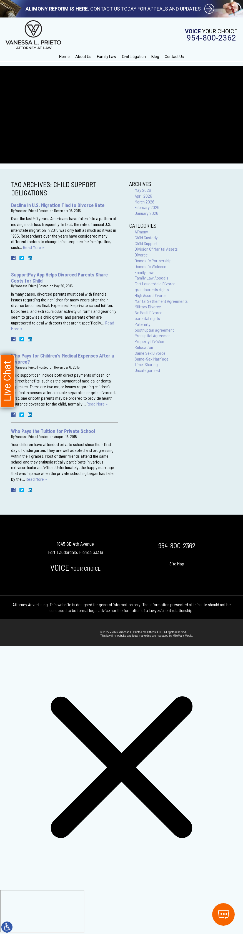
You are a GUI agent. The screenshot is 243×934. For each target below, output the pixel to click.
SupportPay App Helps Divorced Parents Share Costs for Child (59, 277)
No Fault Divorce (148, 312)
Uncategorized (147, 370)
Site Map (176, 563)
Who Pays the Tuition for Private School (53, 431)
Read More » (33, 247)
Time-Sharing (146, 364)
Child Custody (146, 237)
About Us (83, 56)
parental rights (147, 318)
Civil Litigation (134, 56)
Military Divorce (148, 306)
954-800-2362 (211, 38)
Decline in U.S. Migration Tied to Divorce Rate (57, 205)
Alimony (141, 231)
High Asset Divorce (151, 295)
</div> (42, 911)
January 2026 (146, 213)
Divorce (141, 254)
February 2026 (147, 207)
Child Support (146, 243)
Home (64, 56)
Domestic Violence (150, 266)
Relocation (144, 347)
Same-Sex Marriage (152, 358)
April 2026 (143, 195)
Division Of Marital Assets (156, 248)
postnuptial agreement (154, 330)
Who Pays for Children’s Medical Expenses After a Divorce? (62, 359)
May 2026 (143, 190)
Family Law (106, 56)
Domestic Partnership (153, 260)
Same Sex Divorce (150, 353)
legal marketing (141, 635)
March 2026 (144, 201)
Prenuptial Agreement (153, 335)
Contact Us (174, 56)
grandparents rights (152, 289)
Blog (155, 56)
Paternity (143, 324)
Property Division (149, 341)
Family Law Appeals (151, 277)
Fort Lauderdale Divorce (155, 283)
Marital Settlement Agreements (161, 301)
